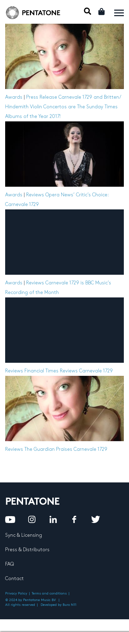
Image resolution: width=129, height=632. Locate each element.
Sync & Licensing (23, 535)
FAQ (9, 564)
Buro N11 (69, 605)
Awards (13, 97)
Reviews (35, 195)
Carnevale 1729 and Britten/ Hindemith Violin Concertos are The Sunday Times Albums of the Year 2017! (63, 107)
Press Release (41, 97)
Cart (102, 11)
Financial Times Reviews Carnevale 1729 (68, 371)
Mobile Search (87, 11)
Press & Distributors (27, 549)
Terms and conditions (49, 593)
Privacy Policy (16, 593)
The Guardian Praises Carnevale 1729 (65, 449)
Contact (14, 578)
